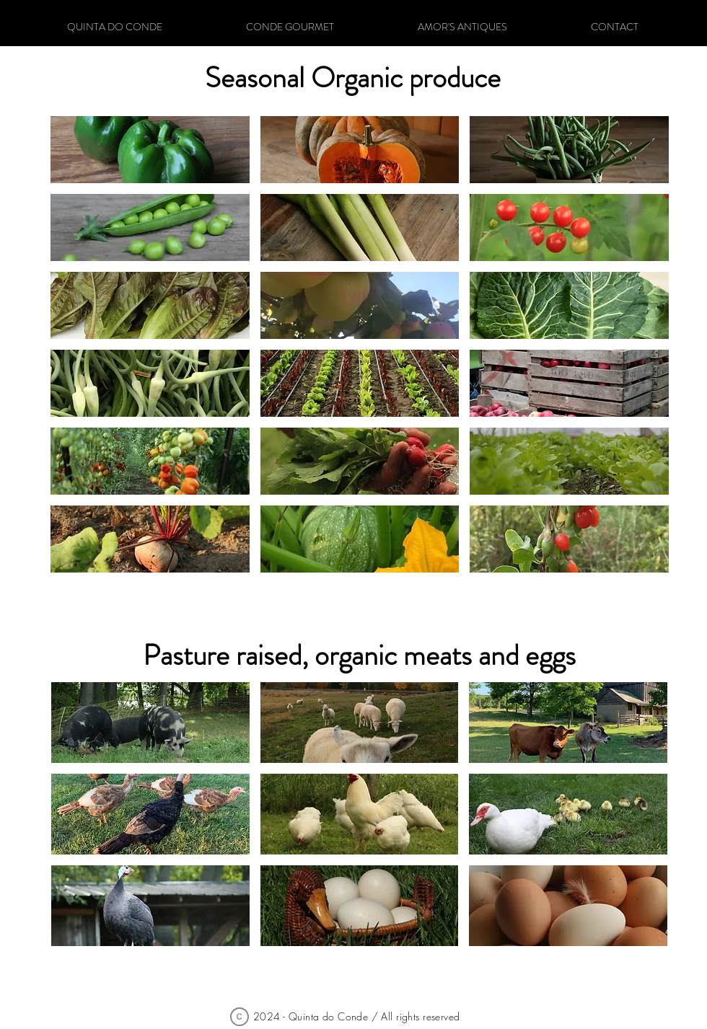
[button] (150, 722)
